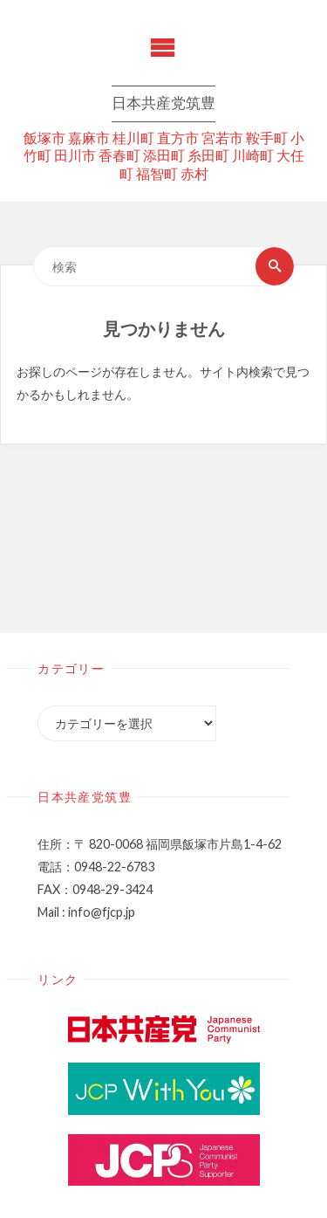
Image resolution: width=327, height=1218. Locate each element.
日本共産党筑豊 (163, 104)
